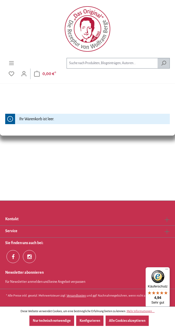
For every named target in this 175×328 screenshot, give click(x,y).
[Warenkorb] (45, 74)
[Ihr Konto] (24, 74)
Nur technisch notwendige (52, 321)
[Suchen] (164, 63)
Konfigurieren (90, 321)
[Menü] (11, 63)
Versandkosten (76, 295)
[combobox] (112, 63)
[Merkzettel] (11, 74)
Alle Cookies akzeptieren (127, 321)
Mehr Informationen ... (141, 311)
